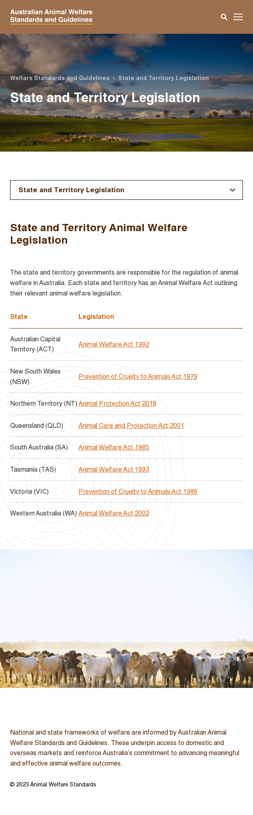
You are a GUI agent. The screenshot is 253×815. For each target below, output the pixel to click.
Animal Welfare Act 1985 (113, 447)
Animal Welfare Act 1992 (113, 344)
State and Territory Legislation (71, 190)
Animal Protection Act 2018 (117, 403)
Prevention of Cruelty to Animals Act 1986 (137, 491)
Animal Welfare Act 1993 (113, 469)
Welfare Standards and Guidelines (60, 78)
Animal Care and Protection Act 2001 (131, 425)
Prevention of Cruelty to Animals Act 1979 (137, 376)
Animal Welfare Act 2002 (113, 513)
